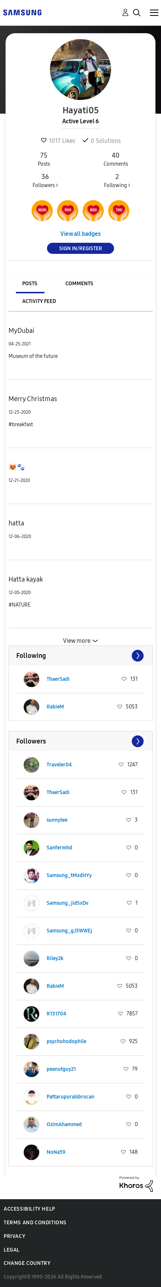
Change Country (27, 1263)
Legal (12, 1250)
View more (76, 640)
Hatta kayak (26, 579)
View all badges (80, 233)
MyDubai (21, 331)
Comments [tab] (79, 283)
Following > (117, 180)
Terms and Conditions (35, 1222)
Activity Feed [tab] (39, 301)
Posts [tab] (29, 283)
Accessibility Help (29, 1209)
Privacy (14, 1236)
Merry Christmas (33, 399)
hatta (16, 523)
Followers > (45, 180)
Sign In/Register (80, 248)
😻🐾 (17, 467)
